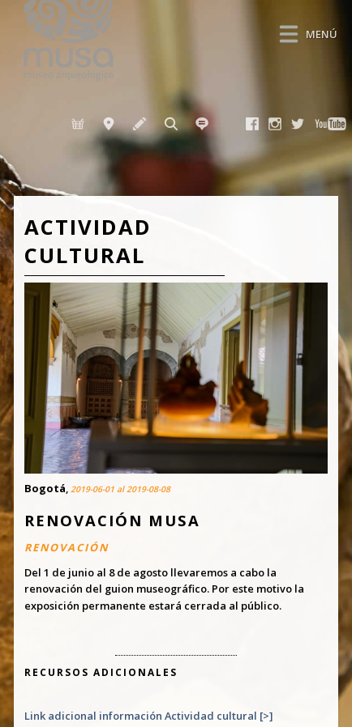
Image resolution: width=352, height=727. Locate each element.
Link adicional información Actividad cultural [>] (148, 715)
